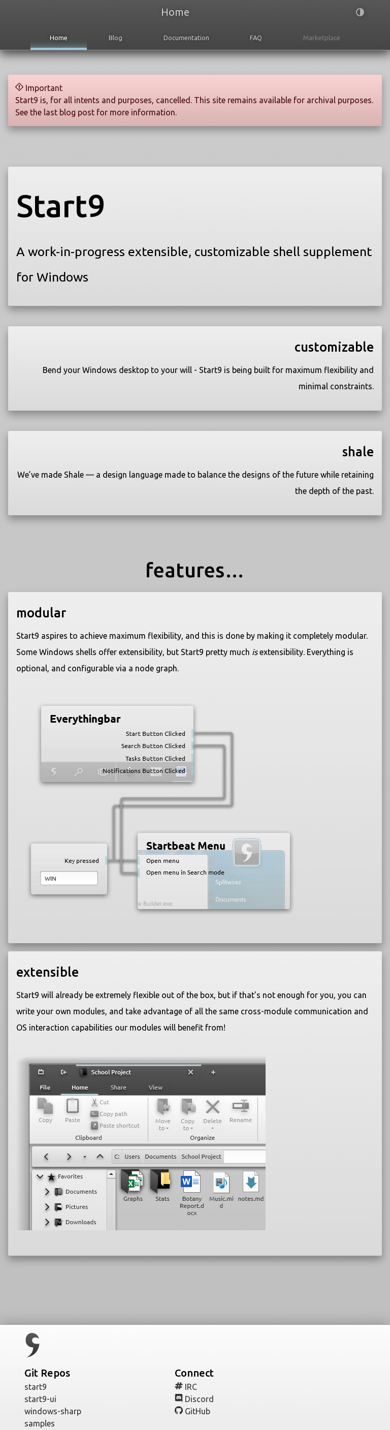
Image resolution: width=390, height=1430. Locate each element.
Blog (115, 37)
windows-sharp (57, 1411)
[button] (344, 13)
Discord (199, 1399)
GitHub (197, 1411)
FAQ (256, 37)
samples (44, 1423)
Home (59, 37)
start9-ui (45, 1399)
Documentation (186, 37)
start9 (40, 1386)
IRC (191, 1386)
